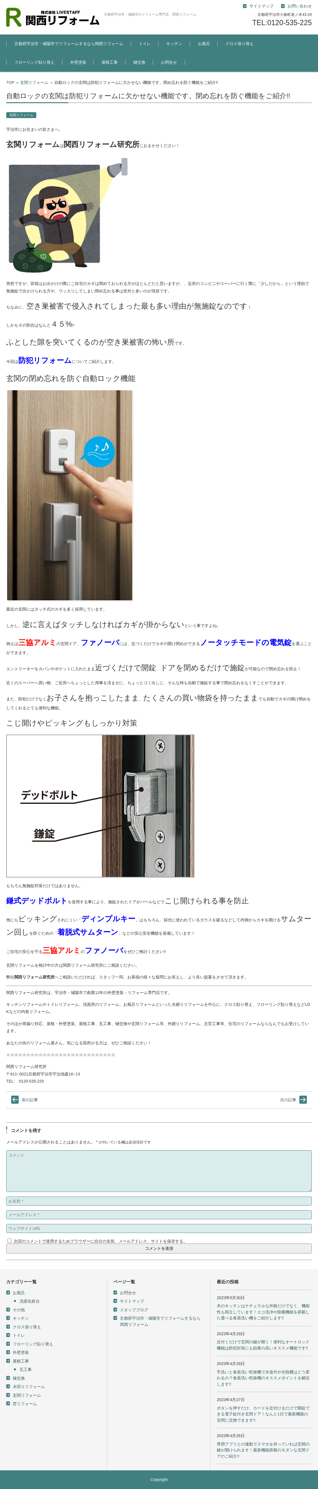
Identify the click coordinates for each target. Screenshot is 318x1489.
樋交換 (139, 62)
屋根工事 (110, 62)
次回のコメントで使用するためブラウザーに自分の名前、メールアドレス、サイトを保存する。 (100, 1241)
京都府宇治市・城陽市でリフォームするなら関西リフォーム (68, 43)
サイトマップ (132, 1301)
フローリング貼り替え (34, 62)
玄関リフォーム (34, 82)
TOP (10, 82)
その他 (19, 1310)
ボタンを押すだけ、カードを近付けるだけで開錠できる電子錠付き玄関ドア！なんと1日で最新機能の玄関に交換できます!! (263, 1414)
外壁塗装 (78, 62)
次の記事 (288, 1099)
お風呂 (204, 43)
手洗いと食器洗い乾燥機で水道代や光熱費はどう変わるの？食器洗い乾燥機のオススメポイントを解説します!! (263, 1378)
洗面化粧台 (30, 1301)
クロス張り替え (239, 43)
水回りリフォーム (29, 1386)
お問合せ (169, 62)
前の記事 (30, 1099)
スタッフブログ (134, 1310)
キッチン (174, 43)
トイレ (145, 43)
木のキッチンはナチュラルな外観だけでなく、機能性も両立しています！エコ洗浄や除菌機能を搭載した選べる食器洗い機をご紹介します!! (263, 1311)
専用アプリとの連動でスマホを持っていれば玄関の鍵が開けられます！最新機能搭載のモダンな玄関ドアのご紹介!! (263, 1450)
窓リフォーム (25, 1403)
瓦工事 (26, 1369)
